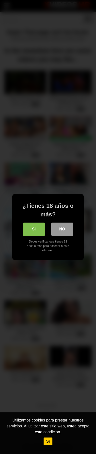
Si (48, 441)
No (62, 229)
